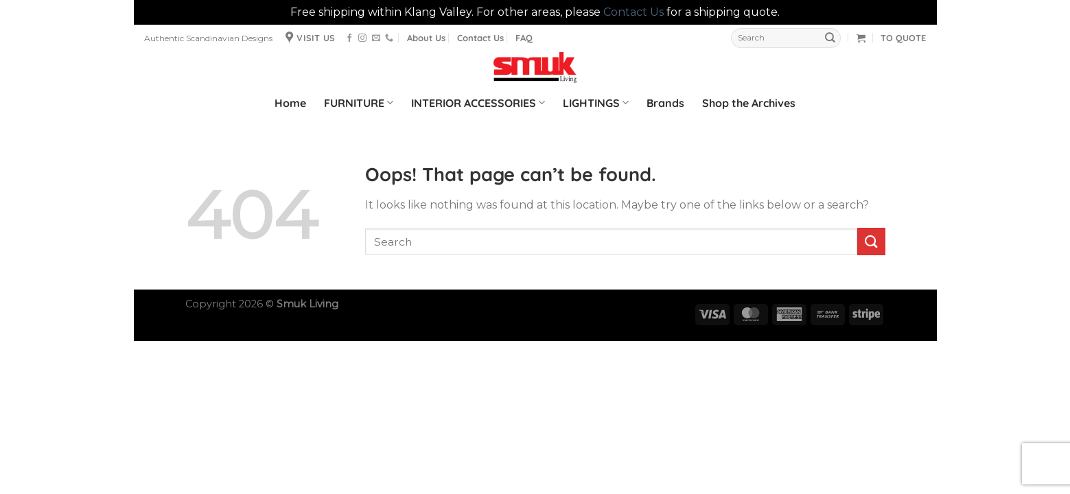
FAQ (524, 37)
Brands (665, 103)
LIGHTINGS (596, 103)
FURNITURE (358, 103)
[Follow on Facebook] (349, 38)
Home (290, 103)
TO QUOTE (903, 37)
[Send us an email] (376, 38)
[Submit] (830, 38)
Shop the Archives (748, 103)
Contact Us (633, 12)
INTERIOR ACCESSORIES (478, 103)
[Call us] (389, 38)
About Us (426, 37)
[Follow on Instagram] (362, 38)
